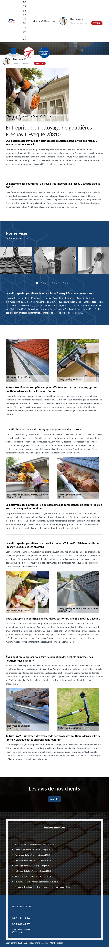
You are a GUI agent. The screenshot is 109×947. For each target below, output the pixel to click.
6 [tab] (55, 283)
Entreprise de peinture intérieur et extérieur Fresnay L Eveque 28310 (42, 887)
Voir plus (54, 799)
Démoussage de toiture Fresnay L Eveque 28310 (34, 849)
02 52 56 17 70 (24, 10)
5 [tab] (52, 283)
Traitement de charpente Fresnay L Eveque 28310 (35, 844)
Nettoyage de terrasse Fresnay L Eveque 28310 (33, 865)
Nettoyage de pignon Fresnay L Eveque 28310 (33, 860)
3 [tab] (44, 283)
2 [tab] (41, 283)
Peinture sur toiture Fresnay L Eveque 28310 (32, 855)
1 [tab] (37, 283)
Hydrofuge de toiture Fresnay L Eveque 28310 (33, 876)
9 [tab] (66, 283)
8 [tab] (63, 283)
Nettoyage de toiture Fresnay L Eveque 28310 (33, 871)
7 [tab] (59, 283)
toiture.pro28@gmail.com (43, 21)
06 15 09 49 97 (24, 32)
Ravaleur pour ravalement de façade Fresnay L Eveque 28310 (39, 882)
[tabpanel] (55, 261)
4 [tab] (48, 283)
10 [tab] (70, 283)
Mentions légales (57, 943)
